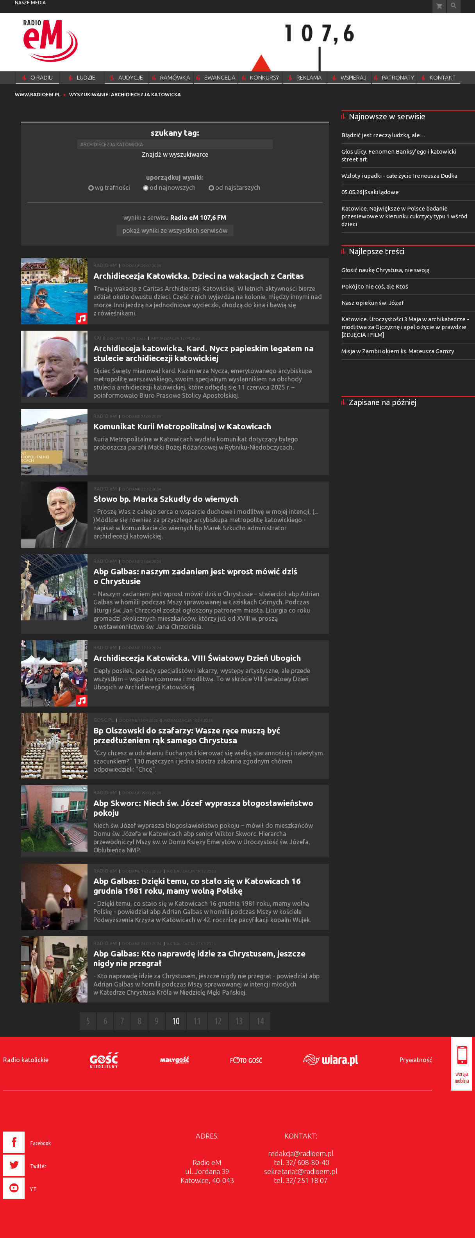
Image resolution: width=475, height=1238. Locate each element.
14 (260, 1021)
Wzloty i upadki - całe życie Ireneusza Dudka (399, 175)
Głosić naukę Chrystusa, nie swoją (385, 270)
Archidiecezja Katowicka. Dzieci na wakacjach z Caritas (198, 275)
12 (218, 1021)
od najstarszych (238, 187)
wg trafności (112, 187)
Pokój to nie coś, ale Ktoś (374, 286)
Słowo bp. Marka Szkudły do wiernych (166, 498)
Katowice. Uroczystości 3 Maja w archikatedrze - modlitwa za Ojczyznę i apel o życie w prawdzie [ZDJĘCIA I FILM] (405, 327)
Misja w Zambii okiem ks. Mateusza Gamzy (397, 351)
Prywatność (416, 1059)
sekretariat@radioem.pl (301, 1171)
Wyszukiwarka (454, 6)
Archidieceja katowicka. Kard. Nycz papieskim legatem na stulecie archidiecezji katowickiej (203, 353)
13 (239, 1021)
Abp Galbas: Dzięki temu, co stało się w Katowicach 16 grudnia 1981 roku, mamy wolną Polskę (197, 885)
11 (197, 1021)
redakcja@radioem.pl (301, 1153)
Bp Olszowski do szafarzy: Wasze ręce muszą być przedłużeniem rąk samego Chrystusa (186, 735)
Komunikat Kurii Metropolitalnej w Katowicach (182, 426)
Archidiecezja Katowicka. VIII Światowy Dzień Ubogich (197, 657)
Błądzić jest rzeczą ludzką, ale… (383, 135)
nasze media (30, 2)
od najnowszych (173, 187)
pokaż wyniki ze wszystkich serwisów (175, 230)
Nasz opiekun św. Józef (372, 302)
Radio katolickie (25, 1059)
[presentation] (44, 1200)
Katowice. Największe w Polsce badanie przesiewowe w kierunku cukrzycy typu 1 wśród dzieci (404, 216)
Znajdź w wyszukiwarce (175, 154)
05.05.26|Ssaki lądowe (370, 192)
